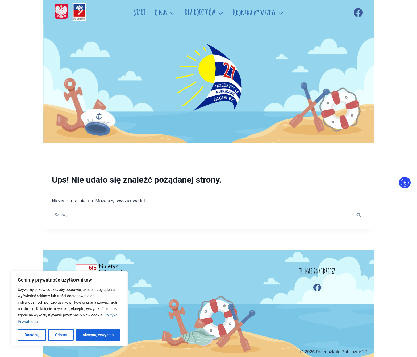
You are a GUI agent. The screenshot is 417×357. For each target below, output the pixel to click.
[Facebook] (358, 12)
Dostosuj (31, 335)
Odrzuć (61, 335)
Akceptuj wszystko (98, 335)
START (139, 12)
